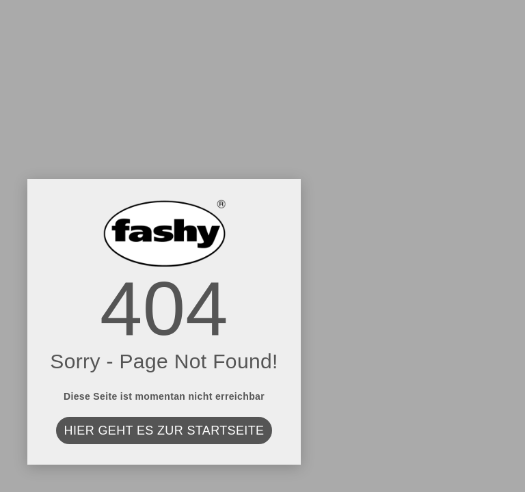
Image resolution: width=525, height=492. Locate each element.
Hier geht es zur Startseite (164, 430)
